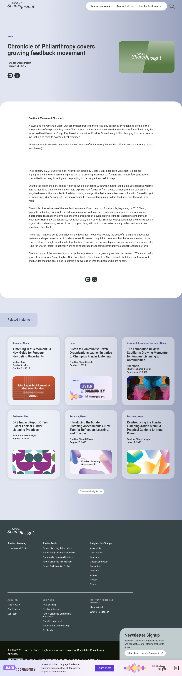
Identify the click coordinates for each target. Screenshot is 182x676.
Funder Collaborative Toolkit (56, 566)
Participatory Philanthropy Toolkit (59, 552)
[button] (10, 75)
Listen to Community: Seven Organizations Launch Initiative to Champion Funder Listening (91, 352)
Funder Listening (16, 543)
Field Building (49, 604)
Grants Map (48, 630)
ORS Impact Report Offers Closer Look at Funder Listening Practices (30, 426)
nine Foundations (138, 242)
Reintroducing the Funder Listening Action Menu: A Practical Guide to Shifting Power (145, 428)
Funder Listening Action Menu (57, 548)
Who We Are (13, 604)
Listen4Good (96, 607)
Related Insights (18, 320)
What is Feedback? (99, 612)
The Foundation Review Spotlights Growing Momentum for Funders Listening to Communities (148, 354)
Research (154, 343)
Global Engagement (52, 621)
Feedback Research (52, 609)
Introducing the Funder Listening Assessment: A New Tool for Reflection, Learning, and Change (90, 428)
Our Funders (13, 609)
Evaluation (143, 343)
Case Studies (96, 552)
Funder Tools (49, 543)
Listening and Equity (17, 548)
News (10, 36)
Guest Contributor (99, 561)
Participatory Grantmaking (55, 625)
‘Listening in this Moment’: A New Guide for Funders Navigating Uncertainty (31, 352)
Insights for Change (101, 543)
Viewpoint (132, 343)
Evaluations (96, 566)
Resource (17, 343)
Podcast (94, 579)
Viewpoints (95, 548)
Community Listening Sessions (57, 557)
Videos (93, 575)
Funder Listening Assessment (57, 561)
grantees (142, 215)
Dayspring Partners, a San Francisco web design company (65, 660)
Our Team (12, 614)
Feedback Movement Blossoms (46, 118)
